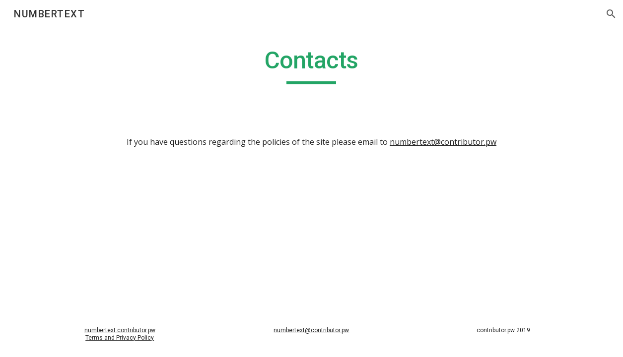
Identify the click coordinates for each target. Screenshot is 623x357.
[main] (311, 65)
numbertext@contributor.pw (443, 141)
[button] (611, 14)
